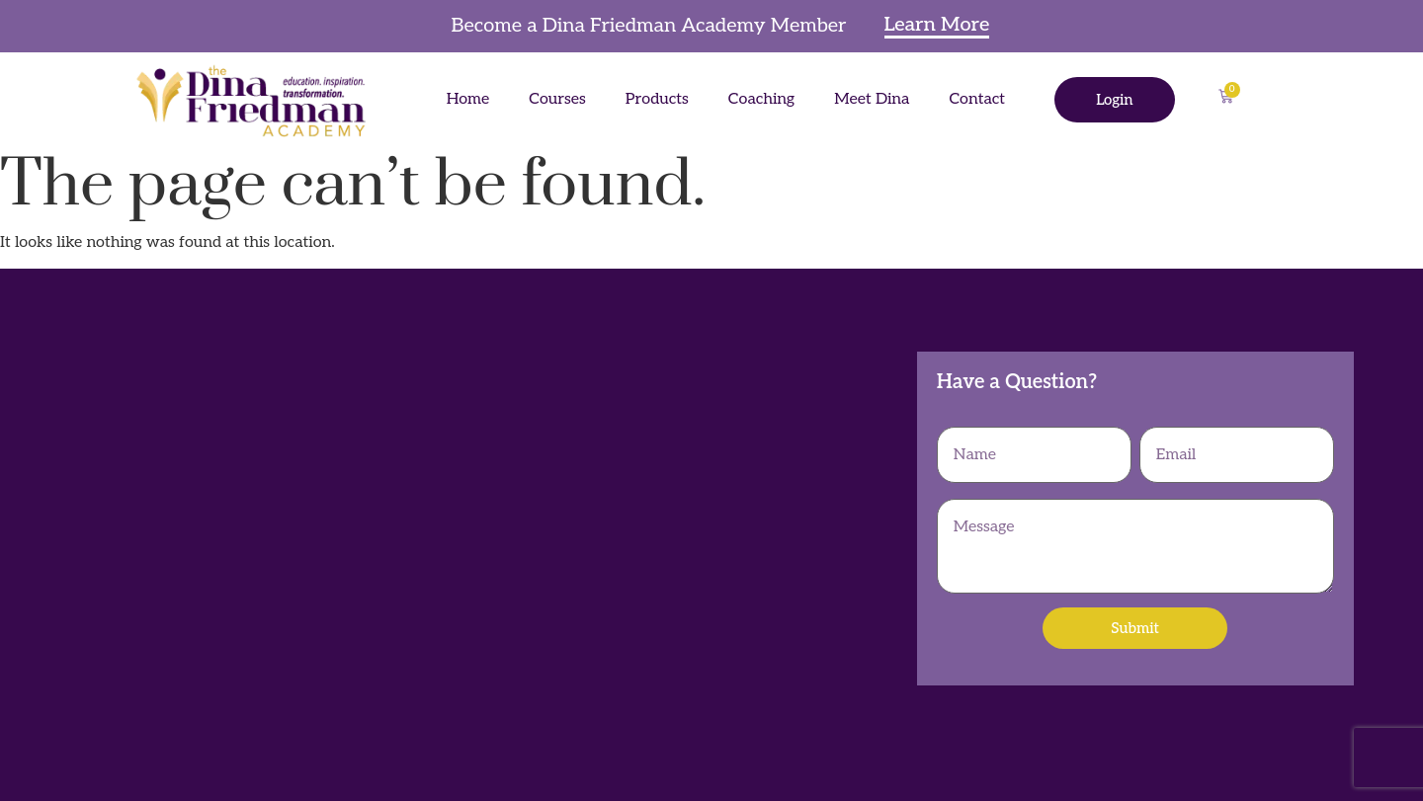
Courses (557, 99)
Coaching (761, 99)
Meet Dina (871, 99)
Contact (977, 99)
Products (657, 99)
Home (468, 99)
